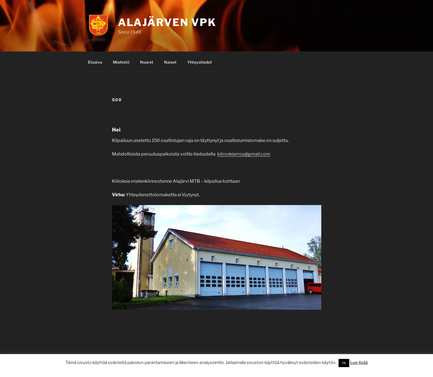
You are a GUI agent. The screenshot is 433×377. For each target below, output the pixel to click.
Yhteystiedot (199, 62)
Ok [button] (344, 363)
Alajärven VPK (167, 22)
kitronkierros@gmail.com (243, 154)
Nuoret (146, 62)
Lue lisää (359, 362)
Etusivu (95, 62)
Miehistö (121, 62)
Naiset (170, 62)
